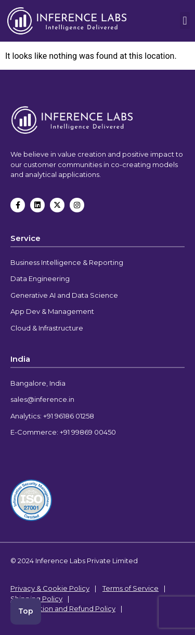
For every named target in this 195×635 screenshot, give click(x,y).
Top (25, 611)
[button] (185, 20)
